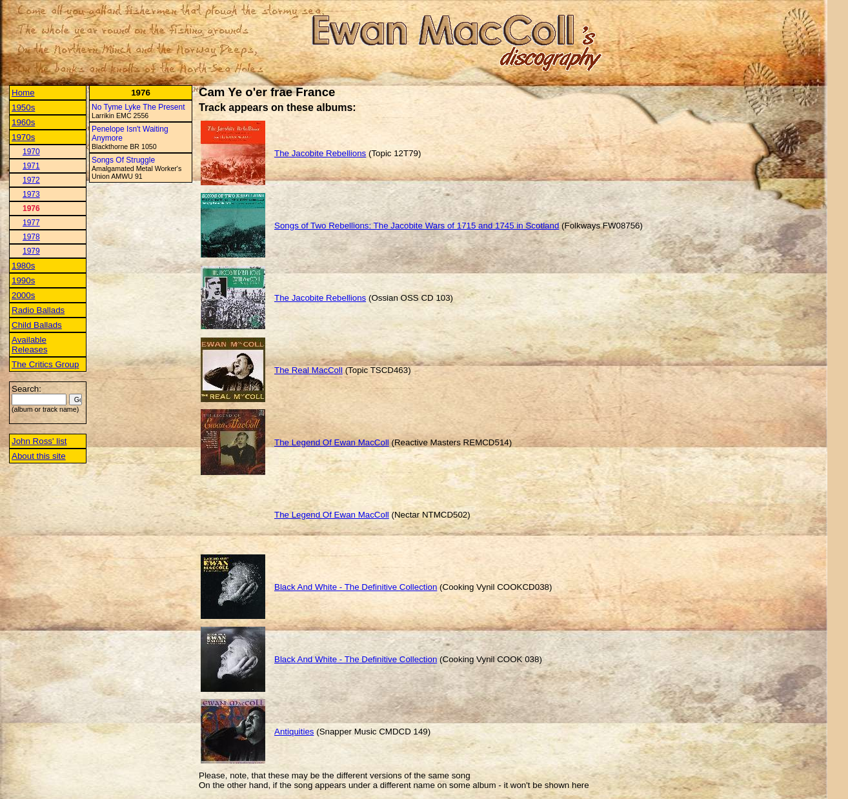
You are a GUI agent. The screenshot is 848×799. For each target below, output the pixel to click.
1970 (31, 151)
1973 (31, 194)
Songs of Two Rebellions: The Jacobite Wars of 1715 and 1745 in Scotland (416, 225)
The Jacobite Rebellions (320, 153)
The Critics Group (45, 364)
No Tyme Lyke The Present (138, 107)
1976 (31, 208)
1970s (23, 137)
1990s (23, 280)
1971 (31, 165)
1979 (31, 251)
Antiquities (294, 731)
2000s (23, 295)
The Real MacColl (308, 370)
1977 (31, 222)
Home (23, 92)
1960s (23, 122)
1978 (31, 236)
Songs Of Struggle (123, 160)
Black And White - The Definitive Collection (355, 587)
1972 (31, 180)
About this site (39, 456)
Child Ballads (37, 325)
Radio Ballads (38, 310)
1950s (23, 107)
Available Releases (30, 344)
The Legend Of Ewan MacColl (331, 442)
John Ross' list (39, 441)
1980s (23, 265)
